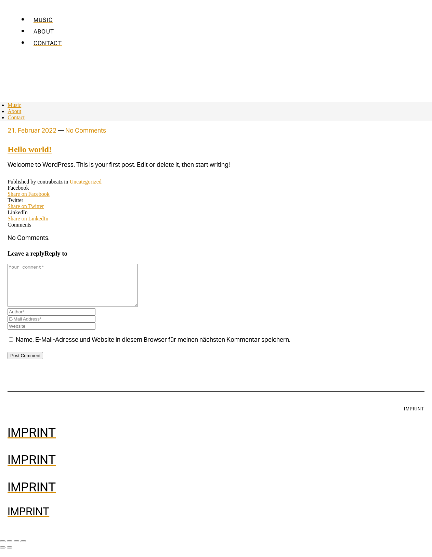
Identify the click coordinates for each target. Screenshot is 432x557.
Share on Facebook (29, 194)
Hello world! (30, 149)
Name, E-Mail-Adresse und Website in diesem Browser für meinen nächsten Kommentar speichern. (153, 348)
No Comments (85, 131)
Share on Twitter (26, 206)
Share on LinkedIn (28, 218)
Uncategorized (86, 182)
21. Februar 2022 (32, 131)
